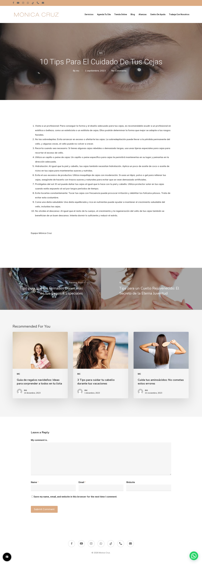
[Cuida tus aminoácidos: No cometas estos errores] (161, 365)
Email (82, 482)
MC (101, 53)
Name (35, 482)
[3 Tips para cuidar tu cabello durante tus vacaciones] (100, 365)
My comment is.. (39, 440)
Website (130, 482)
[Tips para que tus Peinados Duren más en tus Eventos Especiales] (50, 289)
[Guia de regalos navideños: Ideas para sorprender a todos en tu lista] (40, 365)
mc (77, 70)
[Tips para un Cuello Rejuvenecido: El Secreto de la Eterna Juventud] (151, 289)
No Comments (118, 70)
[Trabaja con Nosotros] (7, 557)
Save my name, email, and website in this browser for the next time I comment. (75, 496)
